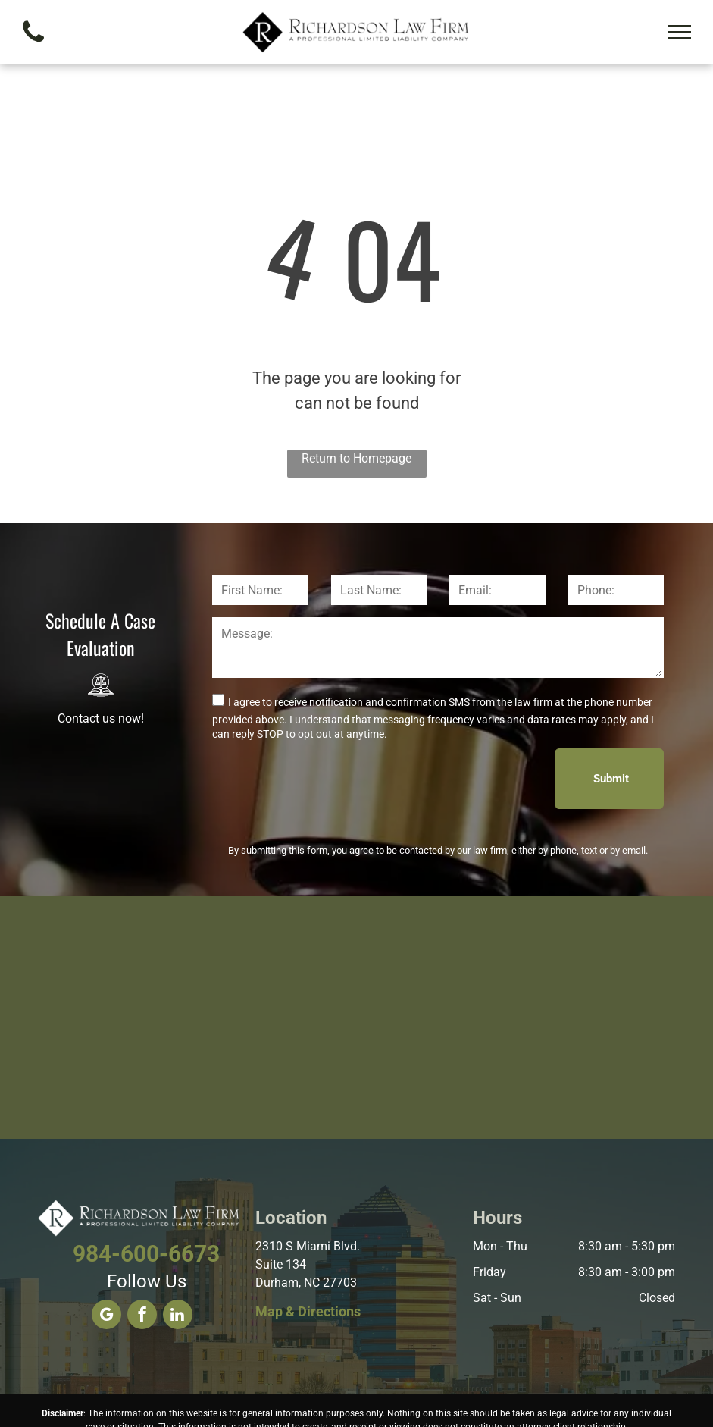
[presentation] (327, 778)
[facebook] (142, 1316)
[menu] (679, 32)
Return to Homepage (356, 458)
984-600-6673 (146, 1253)
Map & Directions (308, 1311)
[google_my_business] (106, 1316)
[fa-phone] (33, 46)
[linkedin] (177, 1316)
